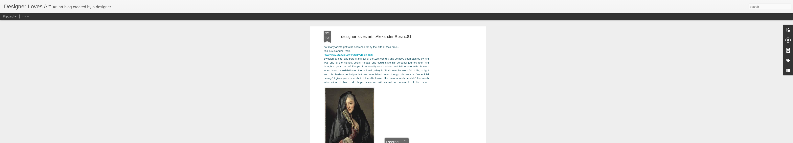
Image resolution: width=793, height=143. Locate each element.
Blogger (414, 141)
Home (25, 16)
